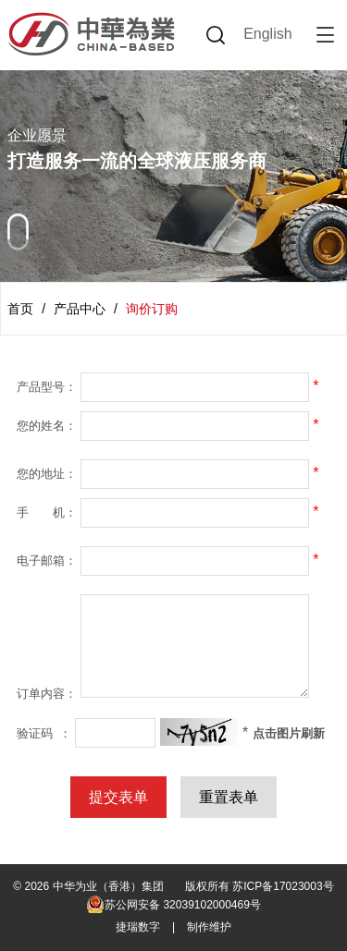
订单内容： (47, 694)
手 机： (47, 512)
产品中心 (79, 308)
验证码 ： (44, 733)
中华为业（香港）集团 (108, 886)
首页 (20, 308)
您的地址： (47, 474)
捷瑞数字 (138, 927)
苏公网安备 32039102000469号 (173, 905)
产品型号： (47, 387)
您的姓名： (47, 426)
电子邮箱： (47, 560)
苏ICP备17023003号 (282, 886)
